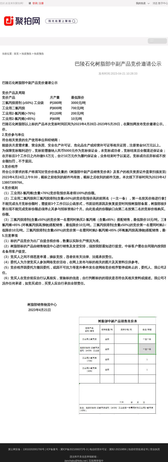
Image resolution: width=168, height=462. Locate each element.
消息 (155, 3)
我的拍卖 (141, 3)
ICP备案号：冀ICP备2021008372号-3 (68, 449)
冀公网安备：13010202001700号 (27, 449)
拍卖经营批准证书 (139, 449)
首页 (16, 53)
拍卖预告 (27, 53)
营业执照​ (155, 449)
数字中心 (163, 3)
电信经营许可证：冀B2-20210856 (109, 449)
